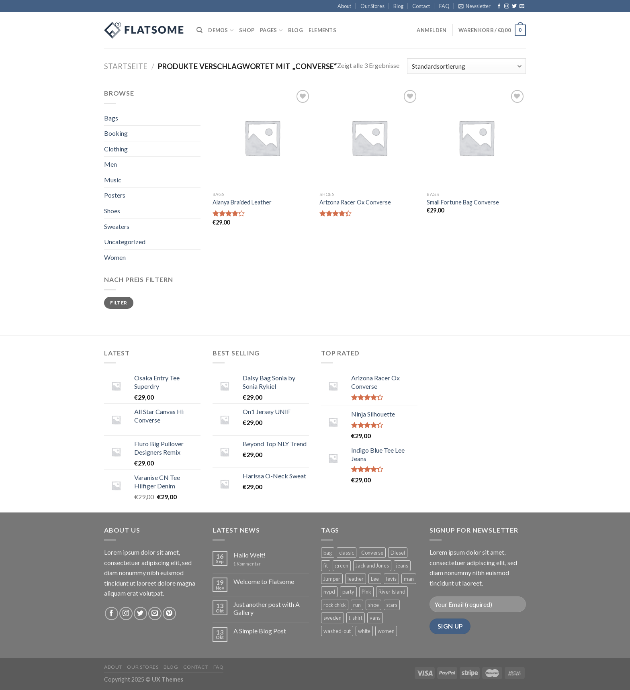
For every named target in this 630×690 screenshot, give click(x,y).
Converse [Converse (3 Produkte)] (372, 552)
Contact (421, 6)
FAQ (444, 6)
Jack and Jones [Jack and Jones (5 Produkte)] (372, 565)
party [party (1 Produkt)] (348, 591)
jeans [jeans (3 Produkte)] (402, 565)
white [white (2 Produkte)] (364, 631)
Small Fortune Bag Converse (463, 202)
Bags (111, 118)
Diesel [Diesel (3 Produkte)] (398, 552)
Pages (271, 30)
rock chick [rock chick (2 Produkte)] (334, 605)
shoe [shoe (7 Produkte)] (373, 605)
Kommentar (247, 563)
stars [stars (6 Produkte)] (391, 605)
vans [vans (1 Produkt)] (375, 617)
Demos (220, 30)
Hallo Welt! (249, 555)
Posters (114, 195)
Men (110, 164)
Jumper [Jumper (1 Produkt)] (331, 579)
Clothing (116, 149)
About (344, 6)
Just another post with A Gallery (266, 608)
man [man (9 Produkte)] (409, 579)
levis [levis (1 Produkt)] (391, 579)
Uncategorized (124, 241)
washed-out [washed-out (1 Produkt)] (337, 631)
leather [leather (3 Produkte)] (356, 579)
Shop (246, 30)
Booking (116, 133)
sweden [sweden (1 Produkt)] (332, 617)
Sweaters (116, 226)
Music (112, 180)
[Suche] (199, 30)
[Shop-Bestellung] (466, 66)
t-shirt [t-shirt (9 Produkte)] (355, 617)
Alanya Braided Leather (242, 202)
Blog (398, 6)
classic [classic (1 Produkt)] (346, 552)
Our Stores (372, 6)
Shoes (112, 210)
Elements (322, 30)
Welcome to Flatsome (263, 581)
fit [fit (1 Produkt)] (325, 565)
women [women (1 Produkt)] (386, 631)
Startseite (125, 66)
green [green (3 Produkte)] (341, 565)
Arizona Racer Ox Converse (355, 202)
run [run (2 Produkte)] (357, 605)
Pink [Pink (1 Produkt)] (366, 591)
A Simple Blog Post (259, 631)
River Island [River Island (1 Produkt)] (391, 591)
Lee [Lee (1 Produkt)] (375, 579)
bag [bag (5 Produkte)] (327, 552)
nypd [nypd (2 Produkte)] (329, 591)
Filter (118, 303)
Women (115, 257)
